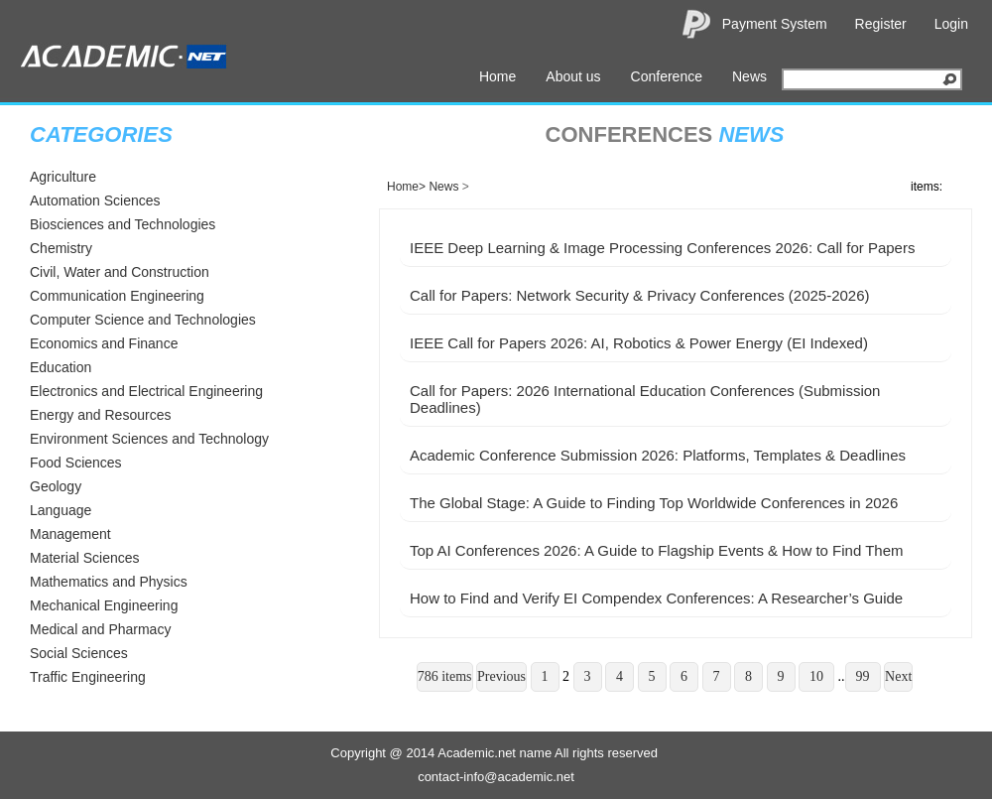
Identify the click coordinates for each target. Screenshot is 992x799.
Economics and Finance (104, 343)
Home (497, 76)
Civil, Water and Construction (119, 272)
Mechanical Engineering (104, 605)
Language (60, 510)
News (749, 76)
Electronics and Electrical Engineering (146, 391)
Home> (406, 187)
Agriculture (63, 177)
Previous (501, 676)
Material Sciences (85, 558)
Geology (55, 486)
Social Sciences (79, 653)
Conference (666, 76)
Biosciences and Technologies (122, 224)
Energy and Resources (100, 415)
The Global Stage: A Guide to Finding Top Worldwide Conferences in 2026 (654, 502)
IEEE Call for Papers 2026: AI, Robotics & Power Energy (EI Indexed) (639, 342)
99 (863, 676)
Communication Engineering (117, 296)
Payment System (774, 24)
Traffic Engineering (88, 677)
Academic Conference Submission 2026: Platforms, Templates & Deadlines (658, 455)
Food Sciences (76, 462)
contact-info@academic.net (496, 776)
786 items (445, 676)
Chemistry (61, 248)
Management (70, 534)
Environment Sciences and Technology (149, 439)
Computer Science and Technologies (143, 320)
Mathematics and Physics (108, 582)
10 (816, 676)
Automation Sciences (95, 200)
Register (881, 24)
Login (951, 24)
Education (60, 367)
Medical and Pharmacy (100, 629)
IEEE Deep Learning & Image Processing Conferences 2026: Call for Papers (662, 247)
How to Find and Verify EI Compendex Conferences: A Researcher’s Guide (656, 598)
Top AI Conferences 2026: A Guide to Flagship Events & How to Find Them (657, 550)
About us (573, 76)
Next (898, 676)
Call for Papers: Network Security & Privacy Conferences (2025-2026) (640, 295)
